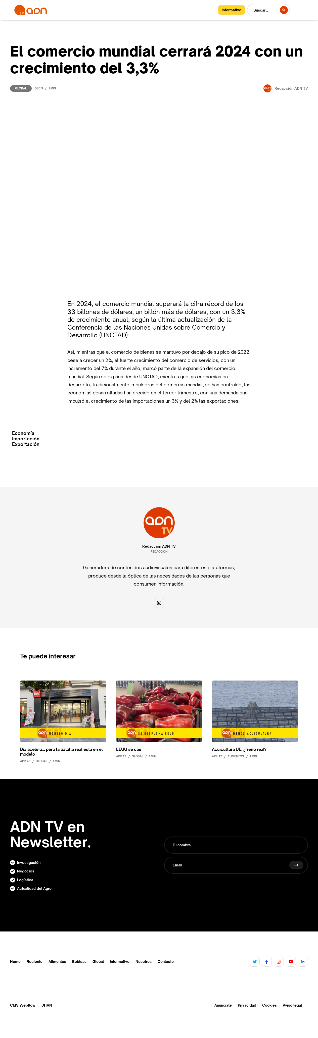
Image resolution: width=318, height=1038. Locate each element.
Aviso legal (292, 1005)
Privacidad (247, 1005)
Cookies (269, 1005)
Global (21, 88)
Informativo (119, 961)
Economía (23, 433)
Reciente (34, 961)
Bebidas (79, 961)
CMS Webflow (22, 1005)
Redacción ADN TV (159, 546)
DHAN (46, 1005)
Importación (25, 438)
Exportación (25, 444)
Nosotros (143, 961)
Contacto (166, 961)
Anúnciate (223, 1005)
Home (15, 961)
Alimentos (57, 961)
